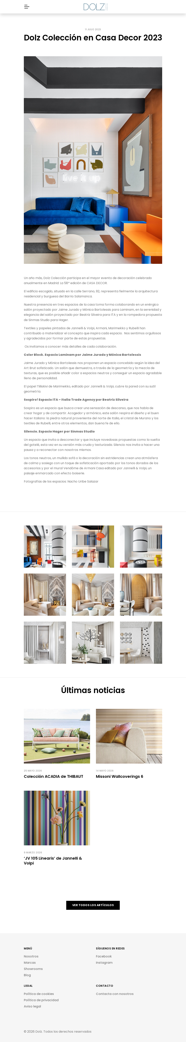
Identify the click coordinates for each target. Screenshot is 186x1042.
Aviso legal (32, 1006)
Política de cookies (39, 994)
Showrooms (33, 969)
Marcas (30, 962)
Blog (27, 975)
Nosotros (31, 956)
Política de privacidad (41, 1000)
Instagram (104, 962)
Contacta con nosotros (115, 994)
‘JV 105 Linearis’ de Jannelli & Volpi (53, 861)
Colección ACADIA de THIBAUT (53, 776)
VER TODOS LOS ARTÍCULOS (93, 905)
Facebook (104, 956)
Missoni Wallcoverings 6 (119, 776)
